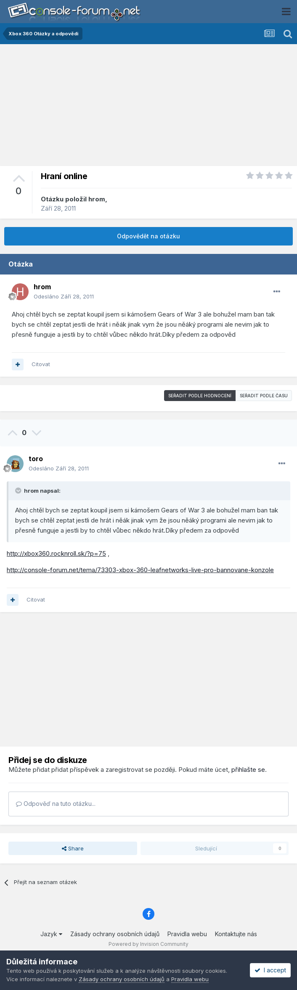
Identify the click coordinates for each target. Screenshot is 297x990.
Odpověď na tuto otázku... (55, 803)
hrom (96, 199)
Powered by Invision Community (148, 944)
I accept (270, 970)
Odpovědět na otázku (148, 236)
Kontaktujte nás (236, 933)
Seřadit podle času (264, 395)
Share (73, 848)
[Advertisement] (148, 107)
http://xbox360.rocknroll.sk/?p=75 (56, 553)
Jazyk (51, 933)
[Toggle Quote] (19, 490)
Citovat (41, 364)
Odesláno (64, 296)
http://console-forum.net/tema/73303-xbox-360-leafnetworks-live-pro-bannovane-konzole (140, 570)
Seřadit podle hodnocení (199, 395)
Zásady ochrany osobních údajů (114, 933)
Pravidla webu (187, 933)
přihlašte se (248, 770)
